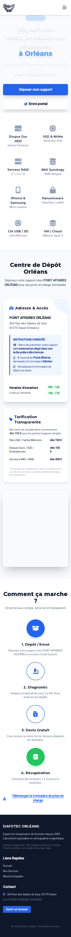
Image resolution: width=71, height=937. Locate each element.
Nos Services (10, 871)
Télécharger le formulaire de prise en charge (33, 798)
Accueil (7, 865)
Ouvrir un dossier (17, 909)
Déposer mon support (35, 89)
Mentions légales (13, 876)
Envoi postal (35, 104)
